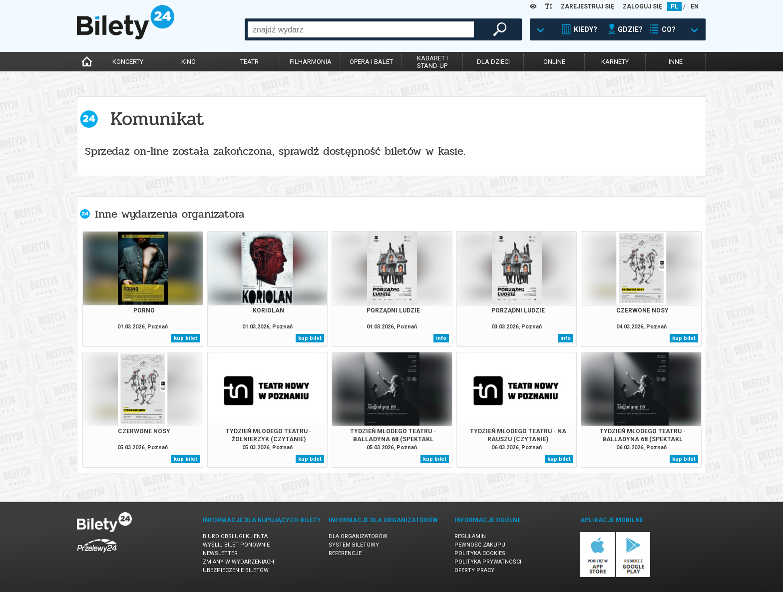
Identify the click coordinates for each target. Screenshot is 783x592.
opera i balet (371, 61)
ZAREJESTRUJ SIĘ (587, 6)
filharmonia (311, 61)
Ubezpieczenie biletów (236, 570)
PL (674, 6)
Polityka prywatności (487, 562)
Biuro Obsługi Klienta (235, 536)
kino (188, 61)
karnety (615, 61)
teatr (249, 61)
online (554, 61)
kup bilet (185, 338)
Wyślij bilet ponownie (236, 545)
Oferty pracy (474, 570)
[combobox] (361, 29)
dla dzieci (493, 61)
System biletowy (354, 545)
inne (676, 61)
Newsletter (220, 553)
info (441, 338)
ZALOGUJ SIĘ (642, 6)
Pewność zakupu (479, 545)
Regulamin (470, 536)
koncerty (127, 61)
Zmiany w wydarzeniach (238, 562)
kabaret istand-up (432, 61)
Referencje (345, 553)
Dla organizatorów (358, 536)
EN (695, 6)
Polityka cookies (479, 553)
